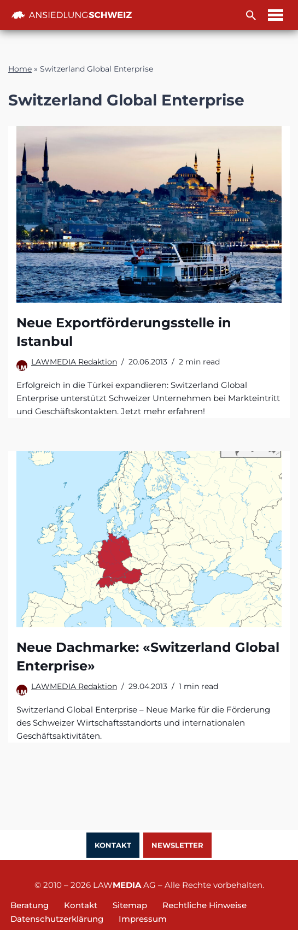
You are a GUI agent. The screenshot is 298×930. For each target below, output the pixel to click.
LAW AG (124, 885)
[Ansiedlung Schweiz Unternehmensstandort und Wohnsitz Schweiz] (71, 15)
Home (20, 69)
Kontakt (113, 845)
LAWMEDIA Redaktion (74, 361)
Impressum (143, 919)
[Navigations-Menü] (275, 15)
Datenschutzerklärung (56, 919)
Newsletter (177, 845)
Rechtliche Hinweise (204, 905)
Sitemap (130, 905)
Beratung (29, 905)
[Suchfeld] (251, 15)
